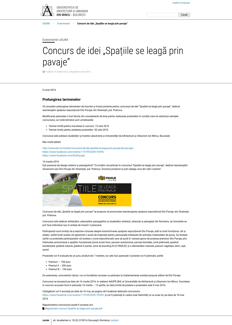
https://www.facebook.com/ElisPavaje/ (63, 155)
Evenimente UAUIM (55, 40)
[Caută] (162, 15)
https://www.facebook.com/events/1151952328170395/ (73, 151)
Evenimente (63, 23)
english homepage (181, 3)
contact (115, 320)
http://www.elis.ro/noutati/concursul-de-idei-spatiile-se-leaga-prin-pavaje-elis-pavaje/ (88, 148)
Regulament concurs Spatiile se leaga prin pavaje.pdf (73, 308)
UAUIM (46, 23)
